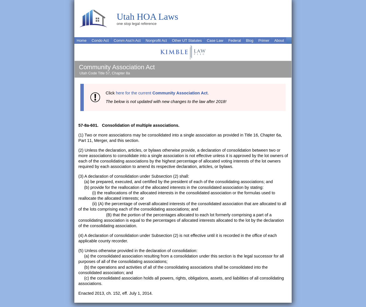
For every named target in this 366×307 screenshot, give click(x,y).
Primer (263, 40)
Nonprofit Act (156, 40)
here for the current (162, 93)
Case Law (215, 40)
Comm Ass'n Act (127, 40)
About (279, 40)
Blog (249, 40)
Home (82, 40)
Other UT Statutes (187, 40)
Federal (234, 40)
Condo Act (100, 40)
